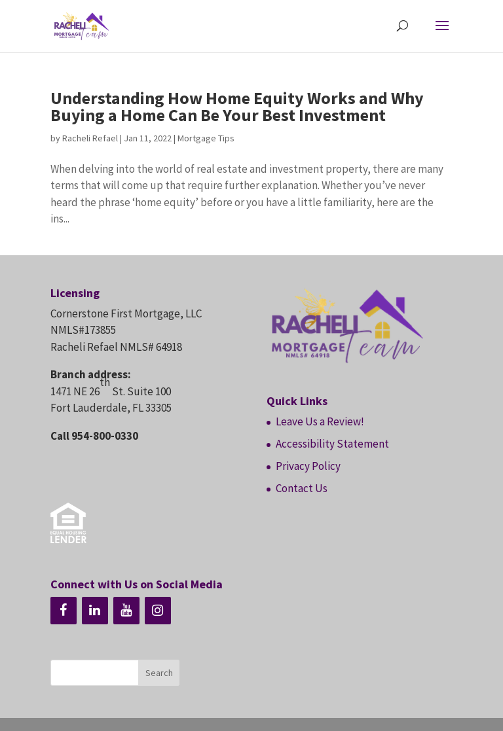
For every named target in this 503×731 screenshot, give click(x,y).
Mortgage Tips (205, 138)
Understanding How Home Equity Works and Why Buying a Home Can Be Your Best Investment (237, 106)
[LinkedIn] (95, 610)
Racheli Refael (90, 138)
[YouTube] (126, 610)
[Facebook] (63, 610)
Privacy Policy (308, 466)
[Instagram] (158, 610)
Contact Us (301, 488)
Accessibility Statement (332, 444)
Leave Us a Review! (320, 421)
